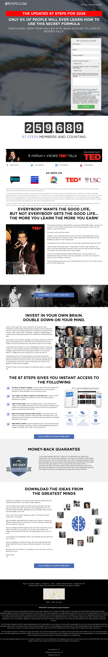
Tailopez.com (92, 95)
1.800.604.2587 (94, 5)
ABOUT (38, 583)
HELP (52, 583)
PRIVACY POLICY (67, 583)
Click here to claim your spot (54, 295)
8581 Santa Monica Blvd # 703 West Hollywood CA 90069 (59, 585)
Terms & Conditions (81, 90)
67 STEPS (31, 583)
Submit (86, 107)
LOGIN (58, 583)
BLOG (25, 583)
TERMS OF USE (79, 583)
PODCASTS (45, 583)
